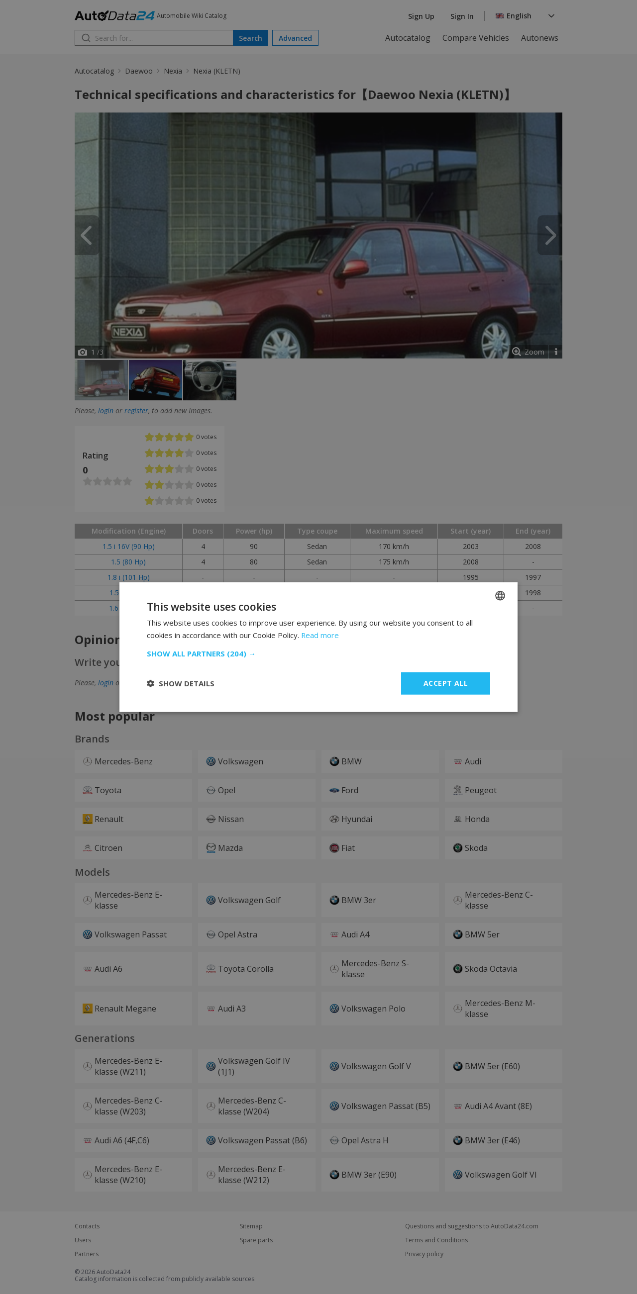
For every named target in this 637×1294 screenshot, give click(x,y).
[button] (318, 653)
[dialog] (318, 647)
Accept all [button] (446, 683)
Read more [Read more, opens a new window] (320, 635)
